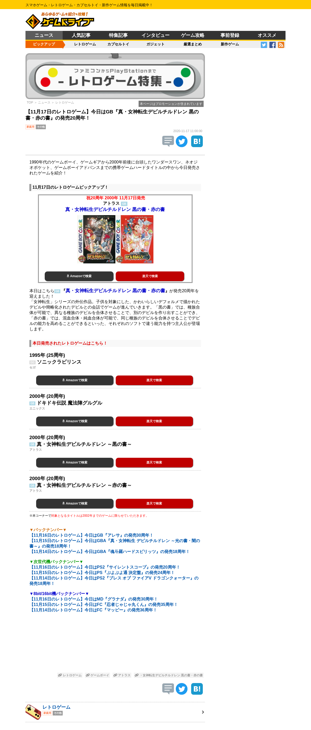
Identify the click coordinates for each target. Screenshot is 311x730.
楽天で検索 (150, 276)
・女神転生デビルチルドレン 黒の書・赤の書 (169, 675)
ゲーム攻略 (192, 35)
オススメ (267, 35)
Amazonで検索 (79, 276)
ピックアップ (44, 44)
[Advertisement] (115, 646)
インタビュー (155, 35)
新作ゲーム (230, 44)
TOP (30, 102)
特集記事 (118, 35)
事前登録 (230, 35)
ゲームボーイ (97, 675)
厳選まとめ (193, 44)
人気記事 (81, 35)
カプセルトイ (118, 44)
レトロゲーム (85, 44)
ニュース (44, 35)
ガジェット (155, 44)
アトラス (122, 675)
